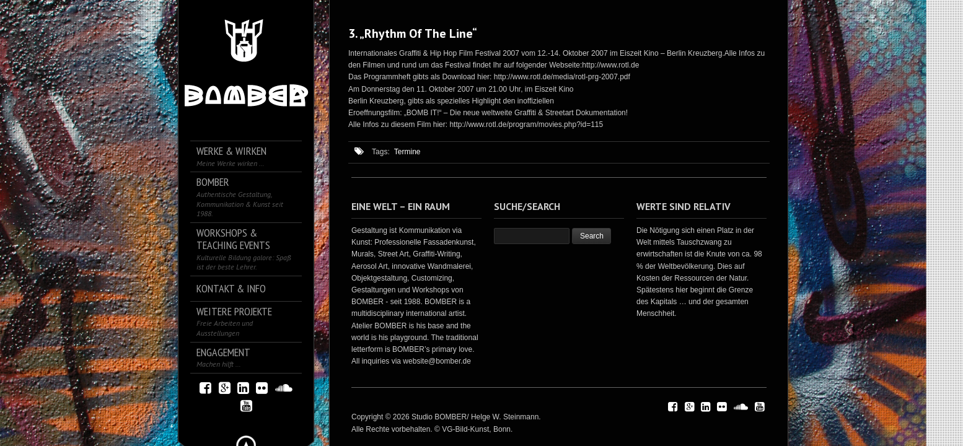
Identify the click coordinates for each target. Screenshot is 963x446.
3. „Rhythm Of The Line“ (412, 33)
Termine (407, 151)
